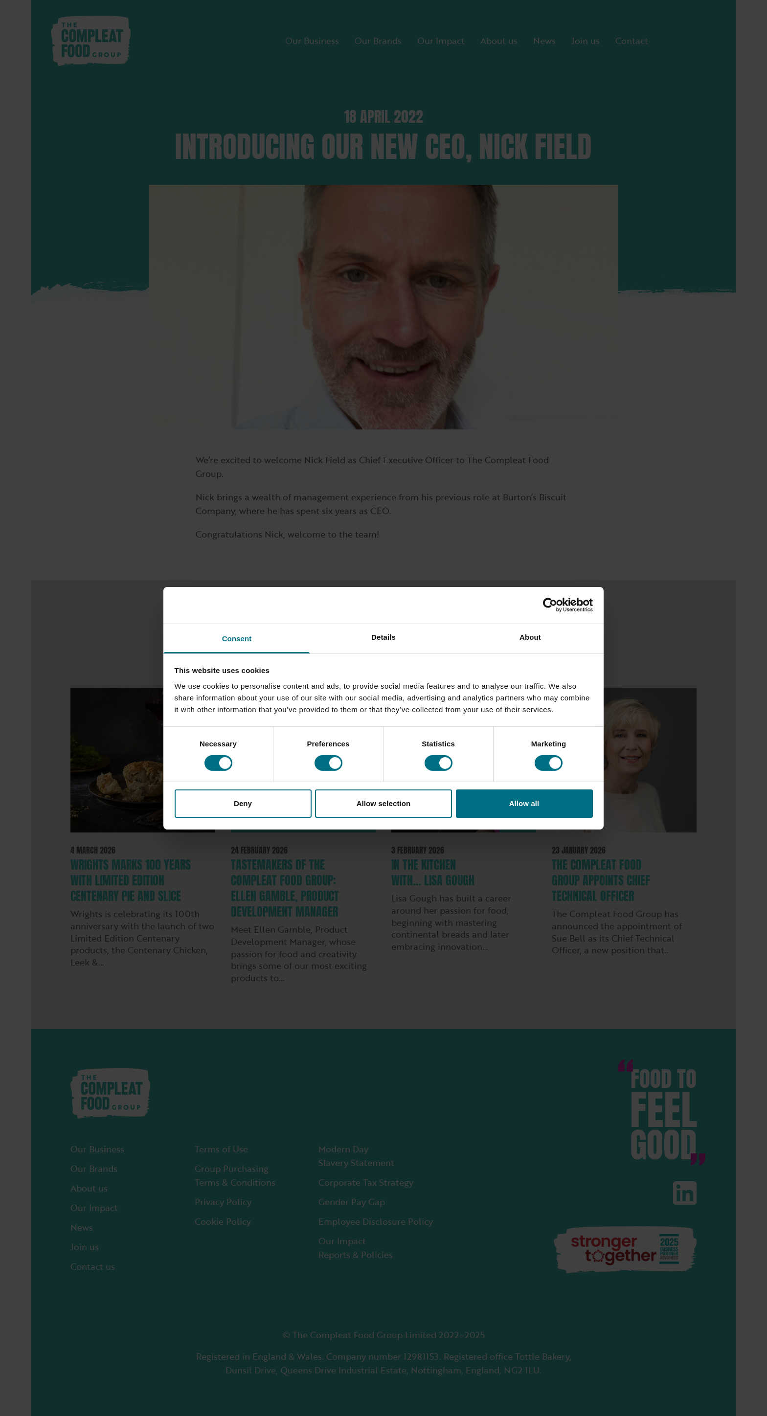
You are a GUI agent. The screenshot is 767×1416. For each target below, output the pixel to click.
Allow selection (384, 803)
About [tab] (530, 636)
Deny (243, 803)
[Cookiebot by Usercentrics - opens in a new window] (550, 605)
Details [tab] (383, 636)
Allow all (524, 803)
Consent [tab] (237, 638)
